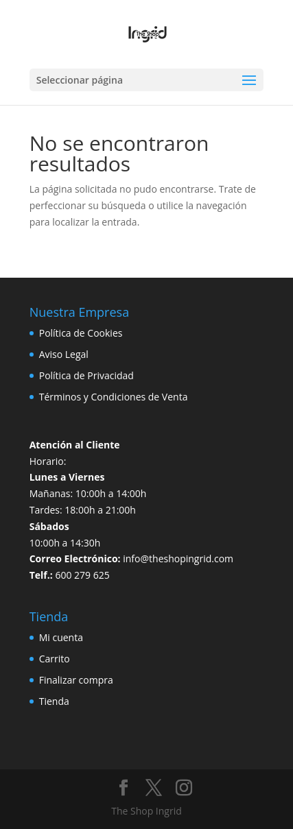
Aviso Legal (64, 354)
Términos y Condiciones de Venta (113, 396)
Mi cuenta (61, 637)
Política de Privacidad (86, 375)
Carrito (54, 658)
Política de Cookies (81, 332)
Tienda (54, 701)
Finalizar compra (76, 679)
